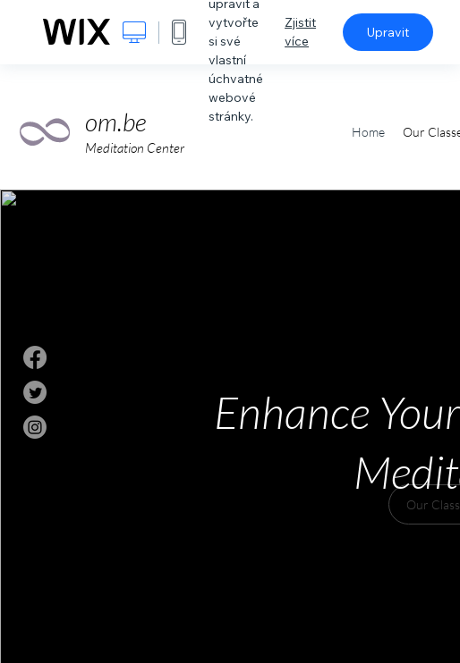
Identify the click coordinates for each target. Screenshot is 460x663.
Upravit (388, 32)
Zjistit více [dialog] (300, 31)
